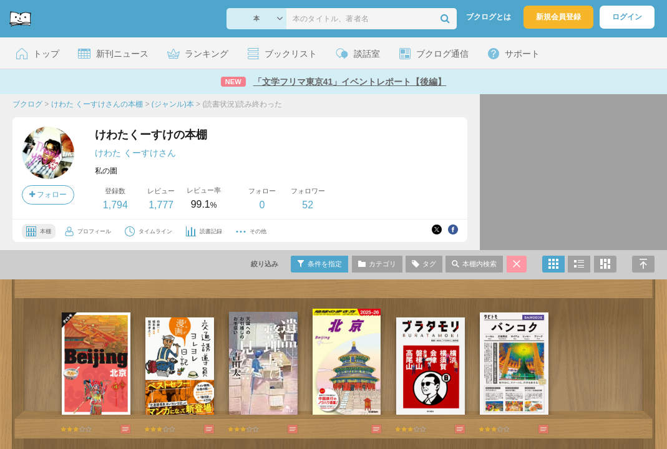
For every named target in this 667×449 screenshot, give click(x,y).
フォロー (48, 194)
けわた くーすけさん (135, 153)
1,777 (160, 205)
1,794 (115, 205)
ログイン (627, 16)
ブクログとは (488, 16)
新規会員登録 (558, 16)
